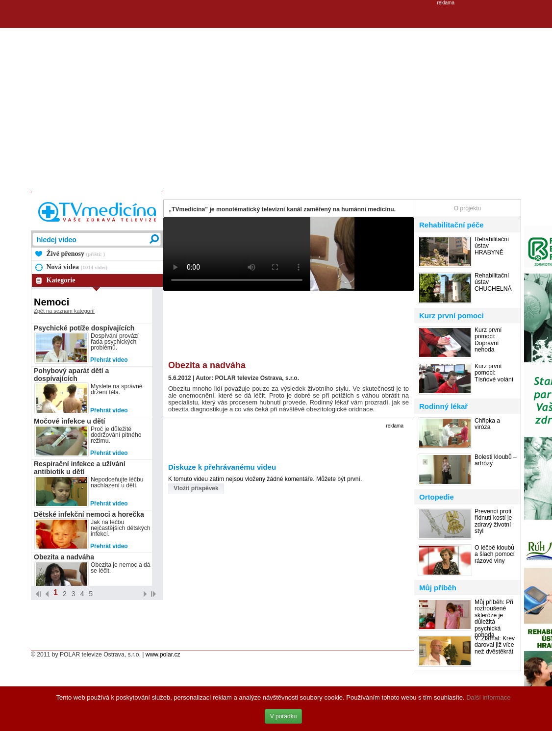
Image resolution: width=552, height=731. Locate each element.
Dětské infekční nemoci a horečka (89, 514)
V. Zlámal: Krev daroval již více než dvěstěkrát (495, 645)
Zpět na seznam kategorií (64, 311)
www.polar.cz (163, 654)
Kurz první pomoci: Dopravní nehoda (488, 340)
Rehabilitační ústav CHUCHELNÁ (493, 282)
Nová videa (77, 267)
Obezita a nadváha (64, 557)
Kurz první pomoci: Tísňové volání (494, 373)
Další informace (488, 697)
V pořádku (283, 716)
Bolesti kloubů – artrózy (496, 460)
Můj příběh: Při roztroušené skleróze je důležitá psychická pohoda (494, 618)
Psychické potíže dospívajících (84, 328)
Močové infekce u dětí (69, 421)
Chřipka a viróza (487, 424)
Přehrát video (109, 359)
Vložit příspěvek (196, 488)
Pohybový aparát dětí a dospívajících (71, 374)
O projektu (467, 208)
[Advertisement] (92, 97)
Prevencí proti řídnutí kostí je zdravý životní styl (493, 521)
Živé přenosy (76, 253)
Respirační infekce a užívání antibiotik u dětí (79, 468)
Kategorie (61, 280)
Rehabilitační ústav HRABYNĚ (492, 246)
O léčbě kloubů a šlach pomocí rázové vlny (495, 554)
